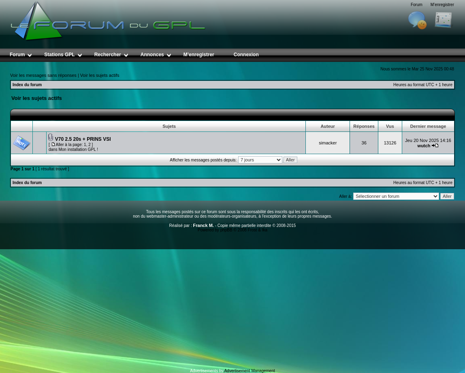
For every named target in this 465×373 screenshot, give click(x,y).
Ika (264, 230)
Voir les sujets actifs (99, 75)
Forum (416, 4)
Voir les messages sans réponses (43, 75)
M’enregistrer (442, 4)
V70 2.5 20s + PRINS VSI (83, 139)
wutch (424, 145)
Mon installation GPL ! (78, 149)
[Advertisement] (232, 308)
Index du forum (27, 85)
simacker (328, 142)
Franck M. (203, 225)
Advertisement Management (249, 371)
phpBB (226, 230)
